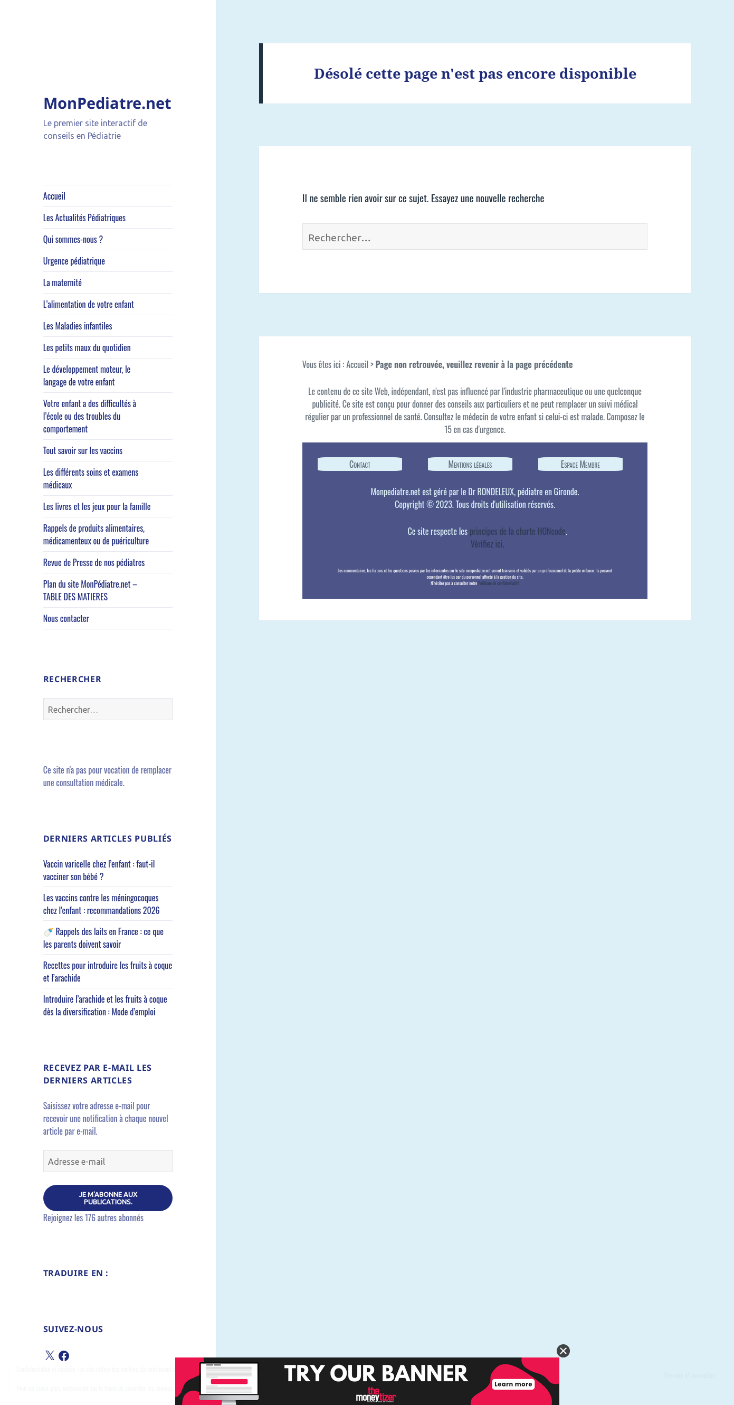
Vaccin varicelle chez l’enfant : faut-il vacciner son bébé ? (99, 870)
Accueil (54, 196)
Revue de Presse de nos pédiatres (94, 562)
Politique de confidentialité (498, 583)
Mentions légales (470, 464)
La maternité (62, 282)
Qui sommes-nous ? (73, 239)
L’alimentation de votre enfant (88, 304)
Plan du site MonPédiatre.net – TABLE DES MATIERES (90, 590)
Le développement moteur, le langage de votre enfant (87, 375)
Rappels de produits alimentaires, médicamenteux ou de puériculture (96, 534)
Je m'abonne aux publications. (108, 1198)
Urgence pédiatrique (74, 260)
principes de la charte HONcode (518, 531)
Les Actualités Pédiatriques (84, 217)
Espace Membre (580, 464)
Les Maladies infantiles (77, 325)
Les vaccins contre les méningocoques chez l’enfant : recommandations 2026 (101, 904)
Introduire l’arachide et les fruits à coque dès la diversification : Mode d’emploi (105, 1005)
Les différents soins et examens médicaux (90, 478)
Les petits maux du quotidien (87, 347)
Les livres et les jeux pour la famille (97, 506)
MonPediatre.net (107, 102)
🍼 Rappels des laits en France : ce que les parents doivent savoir (103, 937)
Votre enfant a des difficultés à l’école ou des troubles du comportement (89, 416)
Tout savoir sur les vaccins (82, 450)
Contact (359, 464)
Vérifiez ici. (487, 544)
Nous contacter (66, 618)
